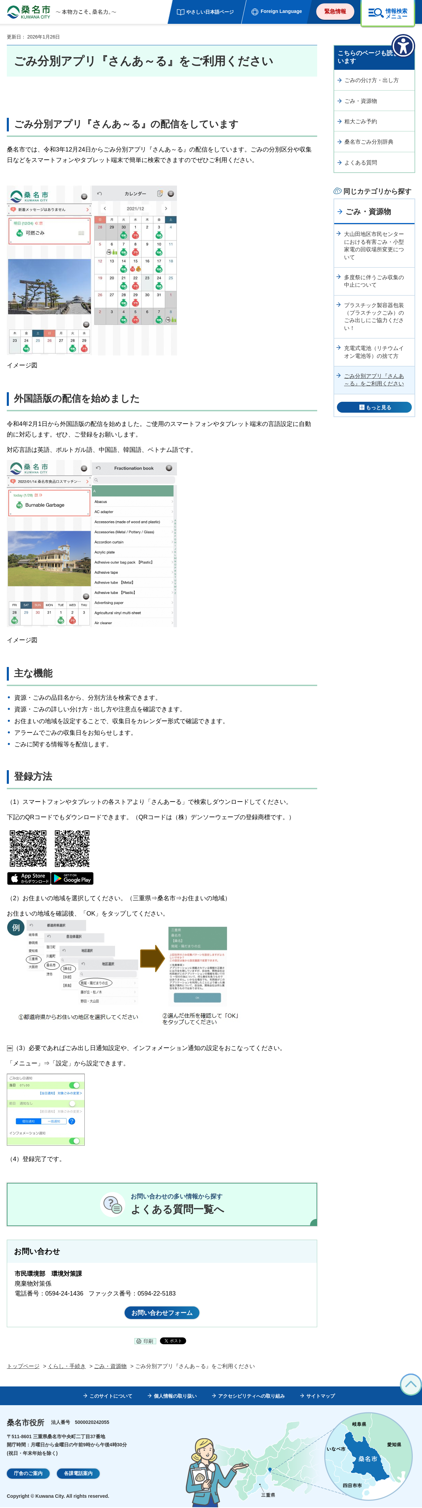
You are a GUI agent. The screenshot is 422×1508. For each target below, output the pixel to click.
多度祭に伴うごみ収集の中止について (374, 281)
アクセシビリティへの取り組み (251, 1396)
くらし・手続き (67, 1366)
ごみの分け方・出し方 (371, 80)
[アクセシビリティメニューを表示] (403, 46)
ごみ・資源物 (360, 101)
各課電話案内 (78, 1474)
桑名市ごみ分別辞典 (368, 142)
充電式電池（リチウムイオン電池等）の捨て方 (374, 352)
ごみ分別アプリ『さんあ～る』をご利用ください (374, 379)
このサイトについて (111, 1396)
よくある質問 (360, 162)
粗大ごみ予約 (360, 121)
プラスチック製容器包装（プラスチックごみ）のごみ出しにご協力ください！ (374, 316)
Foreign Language (281, 11)
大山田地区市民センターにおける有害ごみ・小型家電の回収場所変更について (374, 245)
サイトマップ (320, 1396)
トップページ (23, 1366)
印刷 (148, 1342)
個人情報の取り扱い (175, 1396)
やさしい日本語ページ (210, 12)
